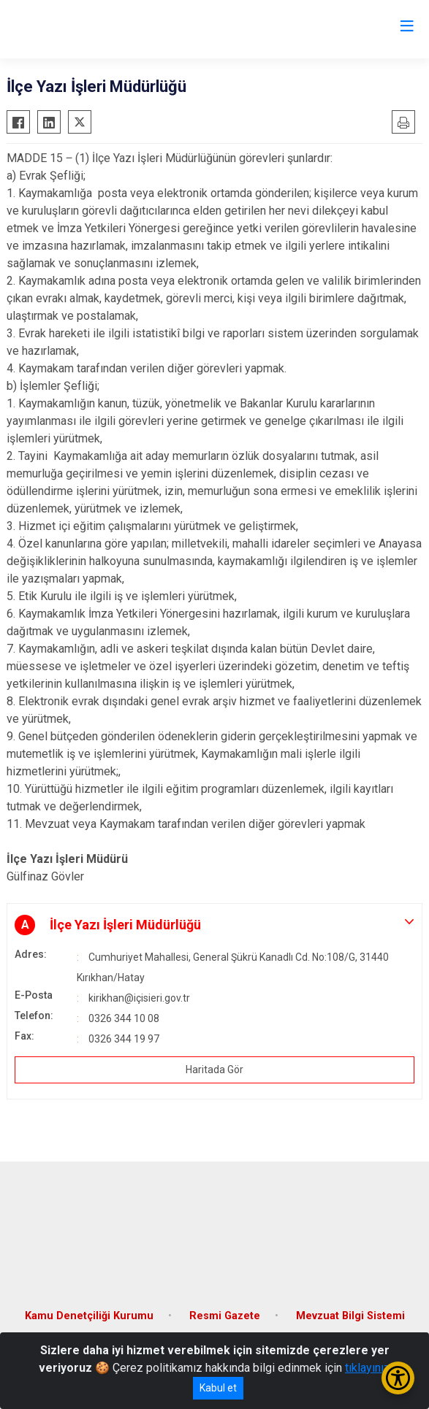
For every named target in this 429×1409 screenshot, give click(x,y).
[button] (214, 925)
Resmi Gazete (224, 1316)
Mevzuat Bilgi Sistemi (350, 1316)
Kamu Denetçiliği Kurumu (89, 1316)
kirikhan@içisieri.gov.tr (139, 998)
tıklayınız (367, 1368)
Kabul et (218, 1388)
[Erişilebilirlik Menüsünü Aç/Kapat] (397, 1378)
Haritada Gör (214, 1069)
